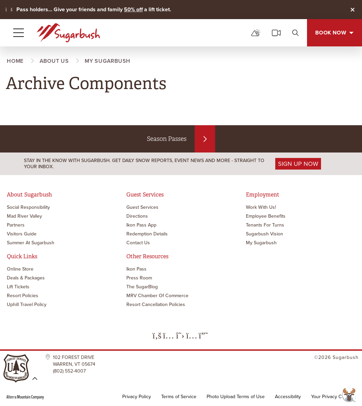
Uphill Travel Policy (26, 304)
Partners (16, 225)
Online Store (20, 269)
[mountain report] (255, 32)
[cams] (276, 32)
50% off (133, 9)
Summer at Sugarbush (30, 242)
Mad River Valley (24, 216)
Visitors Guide (22, 233)
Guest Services (142, 207)
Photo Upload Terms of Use (236, 396)
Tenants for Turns (265, 225)
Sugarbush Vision (264, 233)
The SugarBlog (142, 286)
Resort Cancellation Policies (155, 304)
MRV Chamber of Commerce (157, 295)
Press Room (139, 277)
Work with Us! (261, 207)
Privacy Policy (136, 396)
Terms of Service (178, 396)
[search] (295, 32)
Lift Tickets (18, 286)
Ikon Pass (136, 269)
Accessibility (288, 396)
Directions (137, 216)
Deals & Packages (26, 277)
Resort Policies (22, 295)
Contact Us (138, 242)
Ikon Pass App (141, 225)
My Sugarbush (261, 242)
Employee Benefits (266, 216)
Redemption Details (147, 233)
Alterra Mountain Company (25, 396)
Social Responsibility (28, 207)
